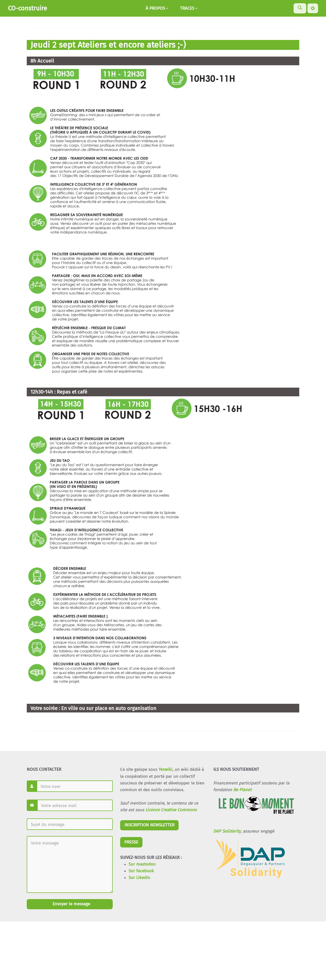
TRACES (188, 8)
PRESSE (131, 842)
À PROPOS (157, 8)
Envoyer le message (70, 904)
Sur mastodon (142, 864)
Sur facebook (141, 871)
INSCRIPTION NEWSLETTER (149, 825)
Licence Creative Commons (171, 809)
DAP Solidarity (227, 831)
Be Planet (242, 789)
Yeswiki (165, 769)
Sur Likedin (139, 877)
